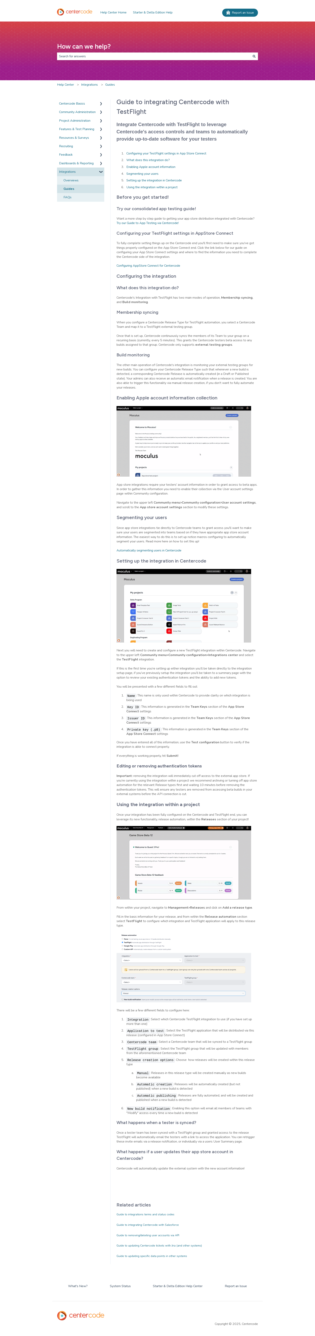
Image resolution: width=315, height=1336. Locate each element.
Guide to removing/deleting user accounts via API (148, 1235)
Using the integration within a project (152, 187)
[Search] (254, 56)
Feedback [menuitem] (66, 154)
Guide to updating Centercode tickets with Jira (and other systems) (159, 1246)
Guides (110, 84)
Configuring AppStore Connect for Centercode (148, 265)
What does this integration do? (148, 160)
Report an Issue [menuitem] (236, 1286)
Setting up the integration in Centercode (154, 180)
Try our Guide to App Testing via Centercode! (148, 223)
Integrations (89, 84)
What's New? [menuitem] (78, 1286)
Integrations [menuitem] (67, 172)
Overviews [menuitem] (71, 180)
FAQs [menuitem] (67, 197)
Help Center (65, 84)
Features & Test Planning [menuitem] (76, 129)
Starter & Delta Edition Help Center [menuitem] (177, 1286)
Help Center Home (113, 12)
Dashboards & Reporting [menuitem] (76, 163)
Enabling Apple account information (150, 167)
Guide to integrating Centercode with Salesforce (148, 1225)
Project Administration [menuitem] (74, 120)
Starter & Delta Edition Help (153, 12)
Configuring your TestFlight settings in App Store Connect (166, 153)
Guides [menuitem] (68, 189)
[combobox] (153, 56)
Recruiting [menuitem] (66, 146)
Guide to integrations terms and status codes (145, 1214)
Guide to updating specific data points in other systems (152, 1256)
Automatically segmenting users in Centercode (149, 550)
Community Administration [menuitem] (77, 112)
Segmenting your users (142, 174)
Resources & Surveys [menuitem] (74, 138)
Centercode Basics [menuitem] (72, 103)
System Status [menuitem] (120, 1286)
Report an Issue (240, 12)
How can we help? (84, 46)
